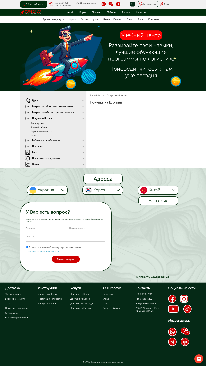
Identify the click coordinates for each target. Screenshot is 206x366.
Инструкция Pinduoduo (50, 298)
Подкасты (37, 146)
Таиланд (96, 12)
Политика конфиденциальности (42, 251)
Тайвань (111, 12)
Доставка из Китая (79, 294)
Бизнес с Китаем (112, 19)
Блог (140, 19)
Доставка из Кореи (80, 298)
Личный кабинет (39, 127)
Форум (35, 164)
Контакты (153, 19)
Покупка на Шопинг (42, 118)
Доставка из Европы (80, 308)
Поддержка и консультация (46, 158)
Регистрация (37, 123)
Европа (126, 12)
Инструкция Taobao (48, 294)
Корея (82, 12)
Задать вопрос (65, 259)
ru (132, 4)
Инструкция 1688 (47, 303)
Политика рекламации (16, 308)
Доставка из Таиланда (81, 303)
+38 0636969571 (62, 5)
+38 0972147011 (62, 3)
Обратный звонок (36, 4)
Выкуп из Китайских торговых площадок (53, 106)
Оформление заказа (41, 131)
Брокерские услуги (53, 19)
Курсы (35, 100)
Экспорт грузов (89, 19)
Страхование (12, 313)
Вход (166, 4)
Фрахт (72, 19)
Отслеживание (149, 4)
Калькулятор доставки (16, 317)
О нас (129, 19)
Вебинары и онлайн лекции (46, 140)
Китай (70, 12)
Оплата (35, 135)
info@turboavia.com (86, 3)
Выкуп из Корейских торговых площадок (53, 112)
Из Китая (141, 12)
